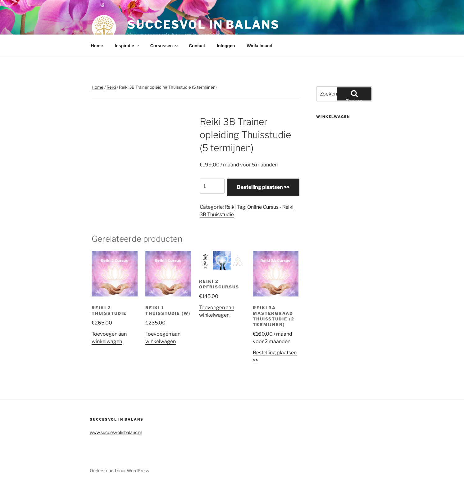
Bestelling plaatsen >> (263, 187)
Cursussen (164, 45)
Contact (197, 45)
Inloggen (226, 45)
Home (97, 45)
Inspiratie (127, 45)
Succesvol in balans (203, 24)
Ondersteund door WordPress (119, 470)
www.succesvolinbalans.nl (116, 432)
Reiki (111, 87)
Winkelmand (259, 45)
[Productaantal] (212, 186)
